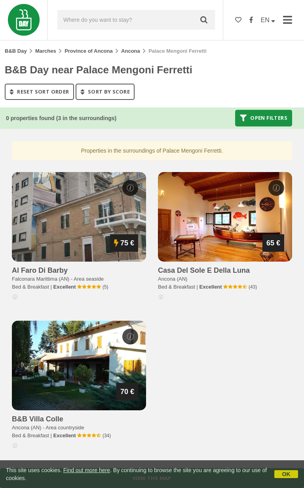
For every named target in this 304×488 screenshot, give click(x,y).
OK (286, 474)
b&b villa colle (37, 419)
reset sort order (39, 91)
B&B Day (16, 51)
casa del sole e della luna (204, 270)
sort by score (105, 91)
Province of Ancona (89, 51)
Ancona (130, 51)
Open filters (263, 118)
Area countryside (65, 428)
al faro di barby (40, 270)
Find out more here (86, 470)
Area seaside (89, 279)
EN (268, 20)
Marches (45, 51)
